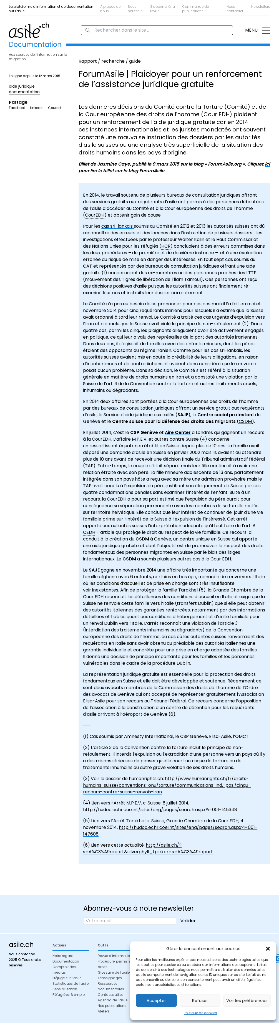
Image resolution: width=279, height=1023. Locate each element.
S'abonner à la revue (162, 8)
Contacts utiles (111, 994)
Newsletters (260, 6)
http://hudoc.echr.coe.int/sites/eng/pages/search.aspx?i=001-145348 (160, 809)
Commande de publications (195, 8)
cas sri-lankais (117, 226)
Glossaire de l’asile (114, 972)
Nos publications (112, 1005)
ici (267, 164)
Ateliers (104, 1011)
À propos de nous (110, 8)
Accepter (156, 1000)
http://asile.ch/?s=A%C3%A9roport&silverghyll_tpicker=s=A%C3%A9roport (148, 848)
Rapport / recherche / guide (110, 61)
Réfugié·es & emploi (69, 994)
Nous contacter (235, 8)
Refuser (200, 1000)
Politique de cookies (200, 1013)
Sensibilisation (64, 989)
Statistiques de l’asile (70, 983)
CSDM (245, 421)
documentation (24, 92)
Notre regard (63, 955)
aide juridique (22, 86)
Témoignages (110, 978)
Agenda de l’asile (112, 1000)
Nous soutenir (135, 8)
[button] (268, 948)
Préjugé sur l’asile (66, 978)
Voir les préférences (247, 1000)
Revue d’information (115, 955)
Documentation (65, 961)
